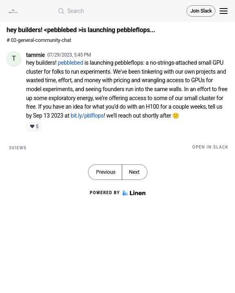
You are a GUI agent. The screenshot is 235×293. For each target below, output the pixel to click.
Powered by (117, 192)
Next (134, 172)
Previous (106, 172)
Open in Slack (210, 147)
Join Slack (201, 11)
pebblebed (71, 62)
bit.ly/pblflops (86, 115)
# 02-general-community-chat (39, 40)
